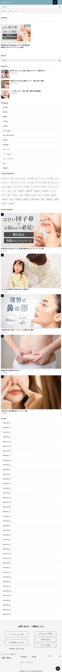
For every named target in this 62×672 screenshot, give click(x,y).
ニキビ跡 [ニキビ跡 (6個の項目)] (31, 182)
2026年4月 (6, 423)
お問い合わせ (45, 639)
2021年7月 (6, 586)
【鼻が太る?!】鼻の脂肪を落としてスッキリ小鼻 (14, 411)
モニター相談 (45, 645)
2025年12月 (6, 441)
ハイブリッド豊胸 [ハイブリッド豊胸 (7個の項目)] (41, 182)
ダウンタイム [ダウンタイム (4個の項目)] (15, 182)
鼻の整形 (27, 25)
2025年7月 (6, 465)
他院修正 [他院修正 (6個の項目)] (21, 191)
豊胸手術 (5, 112)
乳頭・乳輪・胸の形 (8, 135)
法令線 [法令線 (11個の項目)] (15, 195)
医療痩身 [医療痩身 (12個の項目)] (29, 191)
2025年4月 (6, 479)
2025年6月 (6, 469)
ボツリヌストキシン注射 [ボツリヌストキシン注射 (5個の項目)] (38, 187)
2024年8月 (6, 516)
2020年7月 (6, 609)
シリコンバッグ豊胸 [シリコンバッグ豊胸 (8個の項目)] (47, 178)
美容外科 (5, 140)
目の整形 (5, 126)
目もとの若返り (7, 130)
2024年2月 (6, 544)
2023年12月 (6, 553)
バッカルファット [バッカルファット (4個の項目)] (54, 182)
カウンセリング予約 (45, 633)
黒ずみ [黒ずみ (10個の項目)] (4, 203)
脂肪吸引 (5, 116)
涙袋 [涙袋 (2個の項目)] (21, 195)
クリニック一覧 (17, 634)
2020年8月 (6, 605)
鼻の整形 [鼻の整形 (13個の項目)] (11, 203)
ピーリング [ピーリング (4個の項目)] (18, 187)
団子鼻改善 (13, 42)
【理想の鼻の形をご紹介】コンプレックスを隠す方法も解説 (17, 330)
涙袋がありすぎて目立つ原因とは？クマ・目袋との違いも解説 (27, 81)
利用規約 (34, 656)
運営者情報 (24, 656)
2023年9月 (6, 567)
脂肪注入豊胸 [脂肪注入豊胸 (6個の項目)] (35, 199)
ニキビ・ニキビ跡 (7, 158)
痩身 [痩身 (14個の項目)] (34, 195)
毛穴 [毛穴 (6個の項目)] (9, 195)
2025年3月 (6, 483)
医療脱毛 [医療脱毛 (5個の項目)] (37, 191)
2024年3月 (6, 539)
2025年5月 (6, 474)
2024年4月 (6, 535)
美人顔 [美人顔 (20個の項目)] (54, 195)
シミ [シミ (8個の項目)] (37, 178)
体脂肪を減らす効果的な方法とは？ (10, 370)
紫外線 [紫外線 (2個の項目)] (47, 195)
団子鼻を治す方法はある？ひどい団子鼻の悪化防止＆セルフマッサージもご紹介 (15, 46)
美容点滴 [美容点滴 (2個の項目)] (5, 199)
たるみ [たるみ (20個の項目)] (12, 178)
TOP (57, 668)
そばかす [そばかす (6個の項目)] (5, 178)
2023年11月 (6, 558)
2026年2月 (6, 432)
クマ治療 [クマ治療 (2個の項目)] (31, 178)
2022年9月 (6, 581)
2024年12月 (6, 497)
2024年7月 (6, 521)
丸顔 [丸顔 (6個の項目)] (9, 191)
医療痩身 (5, 168)
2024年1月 (6, 549)
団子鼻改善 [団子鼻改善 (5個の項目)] (45, 191)
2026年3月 (6, 427)
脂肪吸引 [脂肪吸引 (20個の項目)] (26, 199)
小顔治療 (5, 121)
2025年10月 (6, 451)
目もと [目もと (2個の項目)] (40, 195)
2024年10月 (6, 507)
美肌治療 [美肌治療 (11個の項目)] (18, 199)
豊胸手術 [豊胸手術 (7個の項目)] (49, 199)
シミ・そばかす (7, 154)
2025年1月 (6, 493)
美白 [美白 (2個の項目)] (11, 199)
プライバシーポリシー (27, 662)
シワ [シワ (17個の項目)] (57, 178)
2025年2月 (6, 488)
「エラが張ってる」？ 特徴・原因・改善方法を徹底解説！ (26, 91)
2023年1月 (6, 572)
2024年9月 (6, 511)
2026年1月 (6, 437)
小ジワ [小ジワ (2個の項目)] (53, 191)
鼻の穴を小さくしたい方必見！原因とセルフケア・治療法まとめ (27, 70)
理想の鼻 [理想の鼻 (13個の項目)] (28, 195)
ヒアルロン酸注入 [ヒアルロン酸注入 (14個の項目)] (7, 187)
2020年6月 (6, 614)
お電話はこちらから (17, 642)
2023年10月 (6, 563)
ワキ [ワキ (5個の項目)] (4, 191)
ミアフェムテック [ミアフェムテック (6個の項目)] (53, 187)
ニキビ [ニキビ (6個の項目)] (24, 182)
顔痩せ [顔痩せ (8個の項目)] (57, 199)
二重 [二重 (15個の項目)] (14, 191)
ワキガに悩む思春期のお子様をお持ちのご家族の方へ (15, 289)
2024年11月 (6, 502)
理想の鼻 (24, 42)
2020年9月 (6, 600)
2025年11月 (6, 446)
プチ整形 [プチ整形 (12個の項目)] (26, 187)
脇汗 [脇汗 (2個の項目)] (43, 199)
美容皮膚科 (6, 144)
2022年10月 (6, 577)
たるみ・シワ (6, 149)
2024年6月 (6, 525)
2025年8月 (6, 460)
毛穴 (4, 163)
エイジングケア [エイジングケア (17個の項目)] (21, 178)
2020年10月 (6, 595)
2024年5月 (6, 530)
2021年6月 (6, 591)
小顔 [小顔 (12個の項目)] (4, 195)
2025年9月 (6, 455)
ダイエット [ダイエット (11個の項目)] (6, 182)
